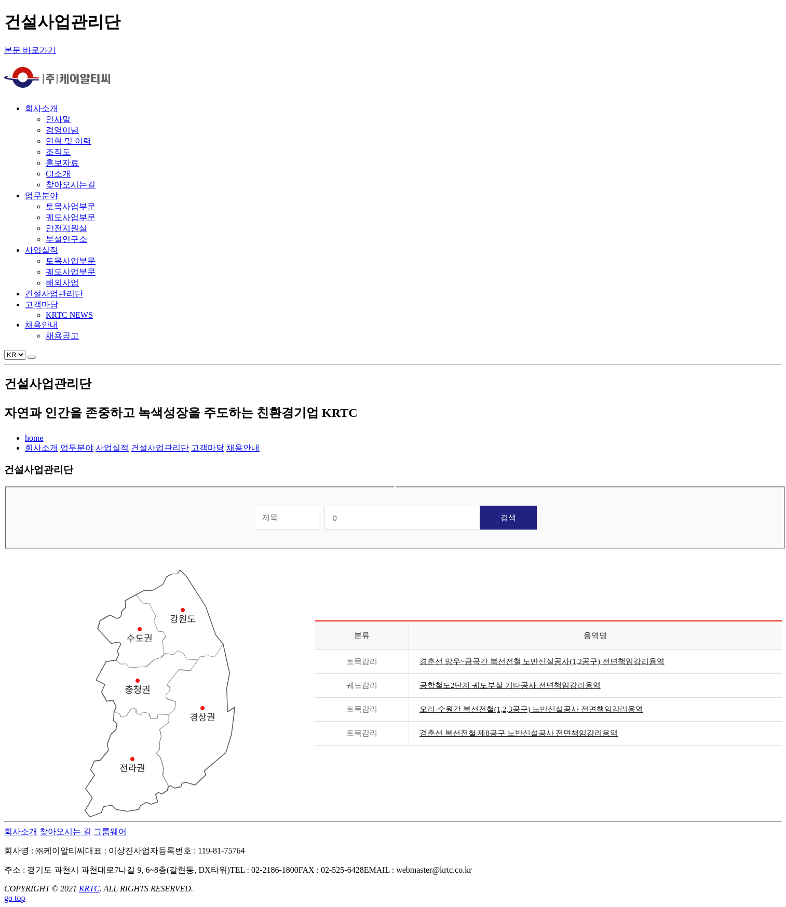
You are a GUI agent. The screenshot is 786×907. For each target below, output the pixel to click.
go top (14, 898)
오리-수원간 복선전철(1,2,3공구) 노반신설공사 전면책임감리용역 (531, 709)
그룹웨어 (110, 831)
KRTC (89, 888)
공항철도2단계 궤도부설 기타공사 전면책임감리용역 (510, 685)
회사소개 (20, 831)
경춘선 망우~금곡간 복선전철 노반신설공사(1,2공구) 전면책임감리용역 (542, 661)
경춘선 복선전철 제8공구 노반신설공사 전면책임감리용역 (518, 733)
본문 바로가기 (30, 50)
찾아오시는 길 (65, 831)
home (34, 438)
